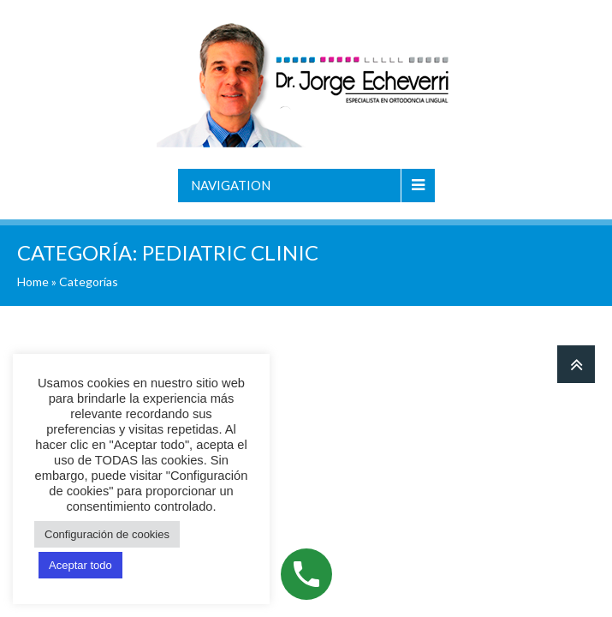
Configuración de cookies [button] (107, 534)
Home (33, 281)
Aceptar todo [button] (80, 565)
